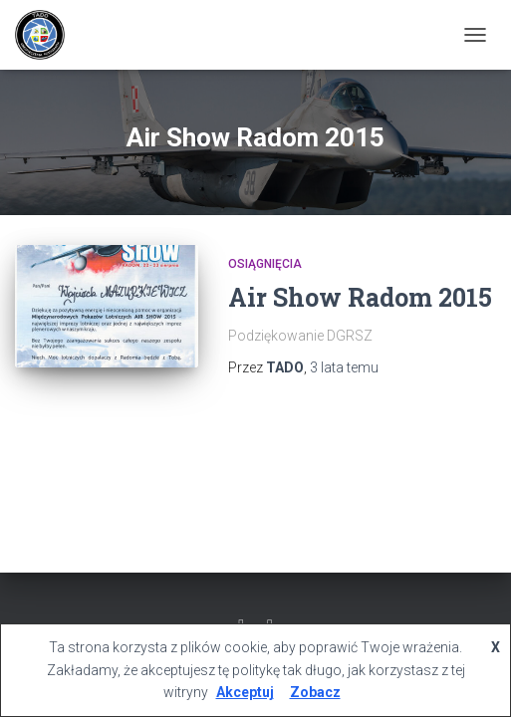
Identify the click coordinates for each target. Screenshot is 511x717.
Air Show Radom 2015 (360, 297)
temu (344, 367)
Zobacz (315, 692)
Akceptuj (245, 692)
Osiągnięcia (265, 264)
